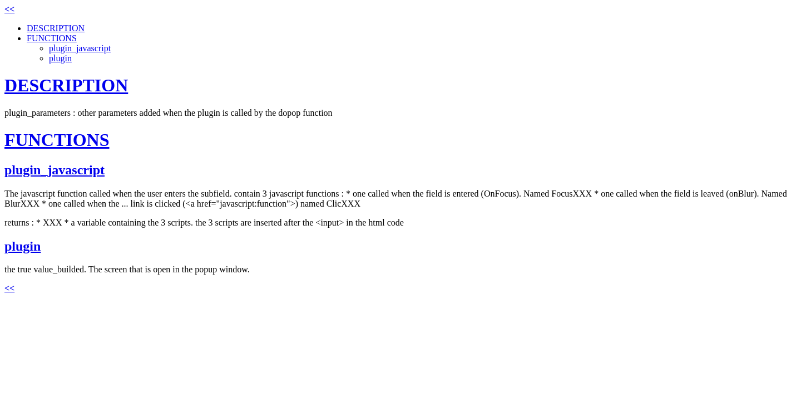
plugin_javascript (80, 48)
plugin (60, 58)
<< (9, 9)
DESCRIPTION (56, 28)
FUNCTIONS (52, 38)
